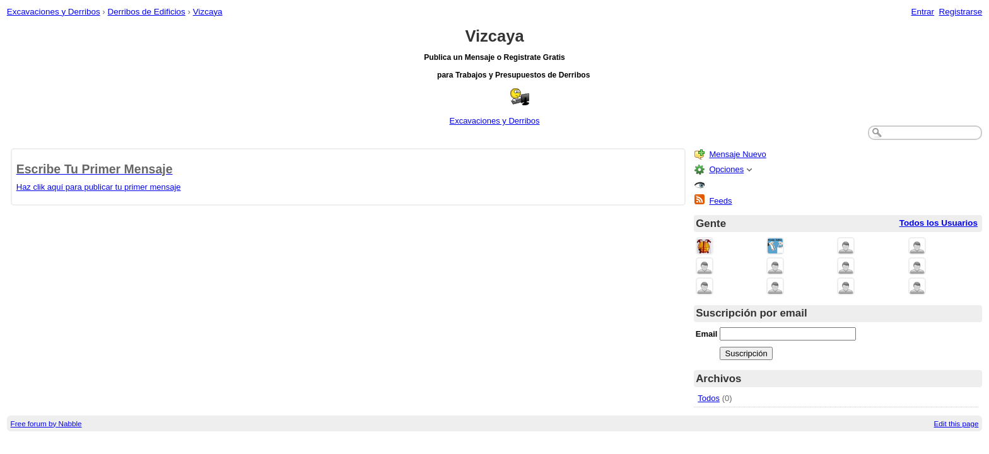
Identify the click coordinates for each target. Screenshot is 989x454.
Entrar (922, 11)
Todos (709, 398)
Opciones (726, 169)
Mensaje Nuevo (737, 154)
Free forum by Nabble (46, 423)
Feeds (720, 201)
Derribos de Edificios (146, 11)
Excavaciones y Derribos (53, 11)
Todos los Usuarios (938, 223)
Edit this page (956, 423)
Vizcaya (208, 11)
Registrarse (961, 11)
